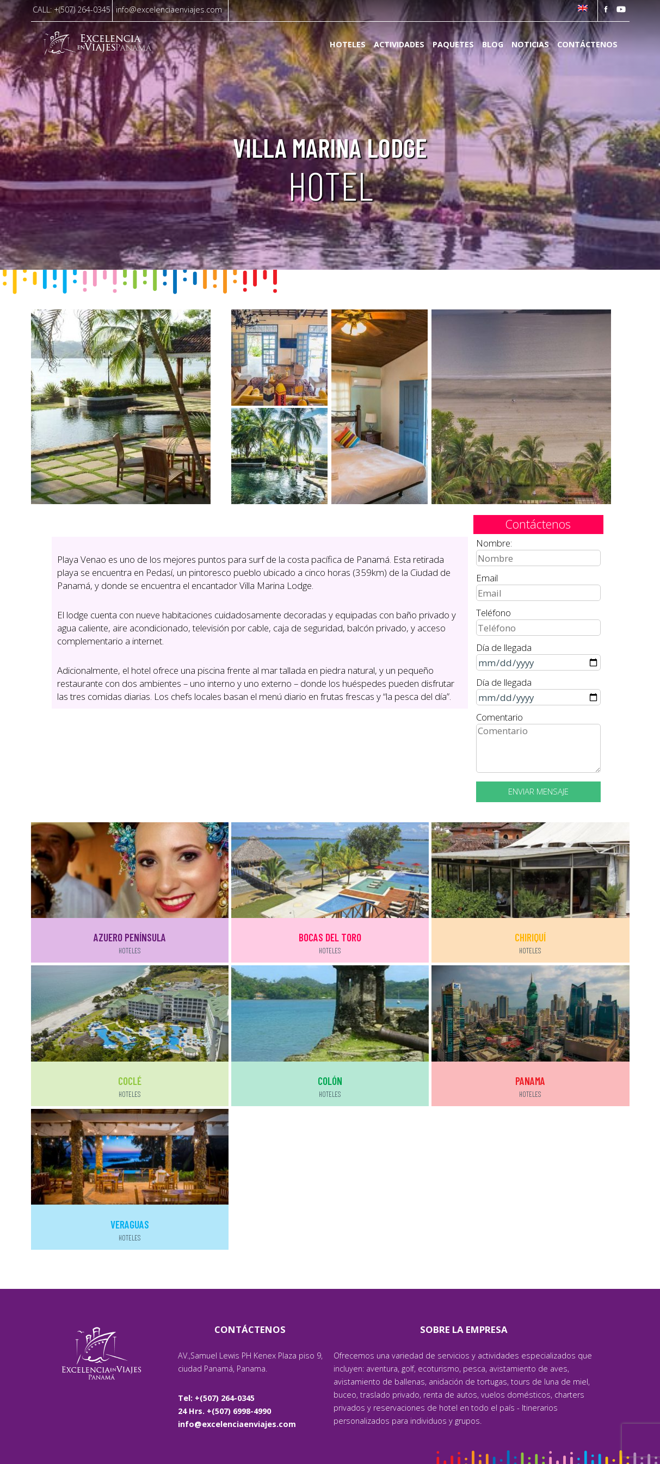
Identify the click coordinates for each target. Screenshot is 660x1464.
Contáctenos (587, 44)
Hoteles (348, 44)
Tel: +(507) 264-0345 (216, 1398)
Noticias (530, 44)
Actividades (399, 44)
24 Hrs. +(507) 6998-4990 (224, 1411)
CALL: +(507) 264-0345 (71, 9)
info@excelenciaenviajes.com (169, 9)
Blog (492, 44)
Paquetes (453, 44)
